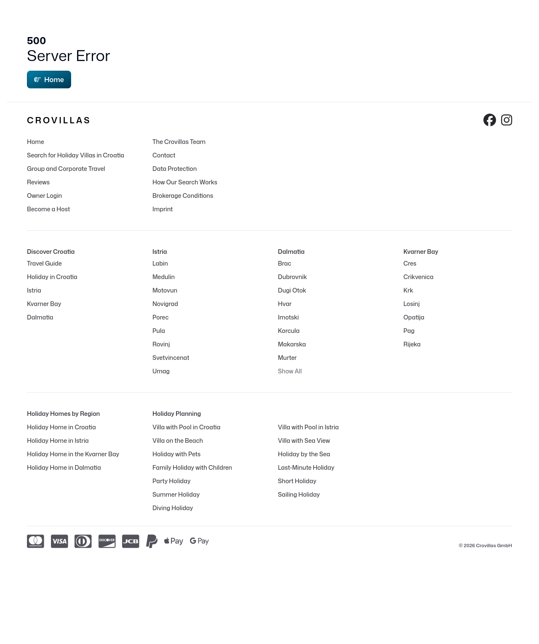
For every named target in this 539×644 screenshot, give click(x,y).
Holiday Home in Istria (58, 440)
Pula (158, 331)
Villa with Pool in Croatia (186, 427)
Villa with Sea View (304, 440)
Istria (34, 290)
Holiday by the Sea (304, 454)
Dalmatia (40, 317)
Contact (164, 155)
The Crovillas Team (178, 142)
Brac (284, 263)
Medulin (163, 277)
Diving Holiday (172, 508)
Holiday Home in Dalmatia (64, 467)
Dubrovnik (292, 277)
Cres (409, 263)
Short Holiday (297, 481)
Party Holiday (171, 481)
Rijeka (412, 344)
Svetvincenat (170, 358)
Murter (287, 358)
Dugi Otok (292, 290)
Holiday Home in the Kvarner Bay (73, 454)
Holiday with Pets (176, 454)
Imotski (288, 317)
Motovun (164, 290)
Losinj (411, 304)
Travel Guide (44, 263)
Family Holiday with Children (192, 467)
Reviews (38, 182)
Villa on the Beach (177, 440)
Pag (408, 331)
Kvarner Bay (44, 304)
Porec (160, 317)
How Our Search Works (184, 182)
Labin (160, 263)
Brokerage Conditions (182, 196)
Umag (161, 371)
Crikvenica (418, 277)
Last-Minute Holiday (306, 467)
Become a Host (48, 209)
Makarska (292, 344)
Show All (290, 371)
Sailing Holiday (299, 494)
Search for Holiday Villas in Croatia (75, 155)
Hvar (284, 304)
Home (49, 80)
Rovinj (161, 344)
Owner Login (44, 196)
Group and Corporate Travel (66, 169)
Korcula (288, 331)
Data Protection (174, 169)
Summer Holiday (176, 494)
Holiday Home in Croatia (61, 427)
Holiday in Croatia (52, 277)
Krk (408, 290)
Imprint (162, 209)
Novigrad (165, 304)
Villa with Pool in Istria (308, 427)
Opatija (413, 317)
